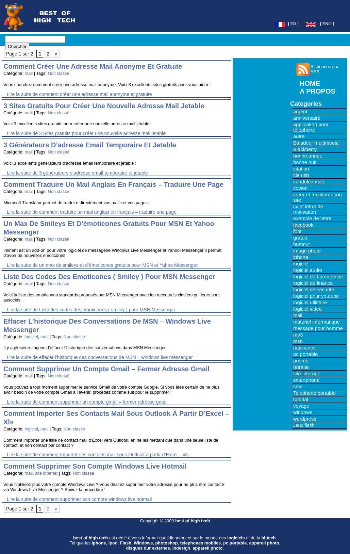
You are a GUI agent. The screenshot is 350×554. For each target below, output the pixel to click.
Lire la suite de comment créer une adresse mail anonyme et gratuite (79, 94)
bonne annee (307, 156)
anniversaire (306, 118)
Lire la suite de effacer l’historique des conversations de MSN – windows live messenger (100, 357)
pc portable (305, 354)
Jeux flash (304, 425)
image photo (307, 251)
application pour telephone (310, 127)
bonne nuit (304, 162)
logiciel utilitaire (310, 302)
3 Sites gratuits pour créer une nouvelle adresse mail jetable (103, 106)
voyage (301, 406)
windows (302, 412)
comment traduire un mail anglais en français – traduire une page (113, 184)
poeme (301, 360)
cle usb (301, 175)
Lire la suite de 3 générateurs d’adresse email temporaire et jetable (77, 173)
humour (301, 244)
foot (297, 231)
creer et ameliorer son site (317, 197)
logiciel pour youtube (316, 296)
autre (298, 136)
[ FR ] (293, 23)
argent (300, 111)
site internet (46, 473)
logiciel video (307, 309)
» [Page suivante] (56, 53)
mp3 (298, 335)
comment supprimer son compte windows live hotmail (95, 466)
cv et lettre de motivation (308, 209)
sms (297, 386)
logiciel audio (307, 270)
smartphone (306, 380)
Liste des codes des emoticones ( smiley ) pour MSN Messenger (109, 276)
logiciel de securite (313, 289)
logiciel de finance (313, 283)
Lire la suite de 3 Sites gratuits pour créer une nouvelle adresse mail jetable (86, 133)
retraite (301, 367)
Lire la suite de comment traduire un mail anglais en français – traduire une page (92, 212)
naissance (304, 348)
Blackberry (305, 149)
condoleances (308, 181)
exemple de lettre (312, 218)
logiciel (31, 336)
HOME (310, 83)
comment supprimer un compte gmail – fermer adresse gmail (106, 369)
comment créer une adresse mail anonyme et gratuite (92, 66)
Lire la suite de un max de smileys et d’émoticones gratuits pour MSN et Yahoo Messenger (102, 265)
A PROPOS (317, 91)
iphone (300, 257)
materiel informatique (316, 322)
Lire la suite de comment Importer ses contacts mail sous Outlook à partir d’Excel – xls (98, 454)
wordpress (304, 419)
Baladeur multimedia (316, 143)
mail (29, 73)
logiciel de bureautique (318, 276)
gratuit (300, 238)
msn (298, 341)
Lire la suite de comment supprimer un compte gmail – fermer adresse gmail (87, 402)
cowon (300, 188)
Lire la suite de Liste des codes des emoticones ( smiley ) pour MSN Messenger (91, 309)
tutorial (300, 399)
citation (301, 169)
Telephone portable (314, 393)
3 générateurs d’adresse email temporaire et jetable (89, 145)
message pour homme (318, 328)
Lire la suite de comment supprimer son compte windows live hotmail (79, 499)
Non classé (58, 73)
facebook (303, 225)
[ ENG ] (327, 23)
